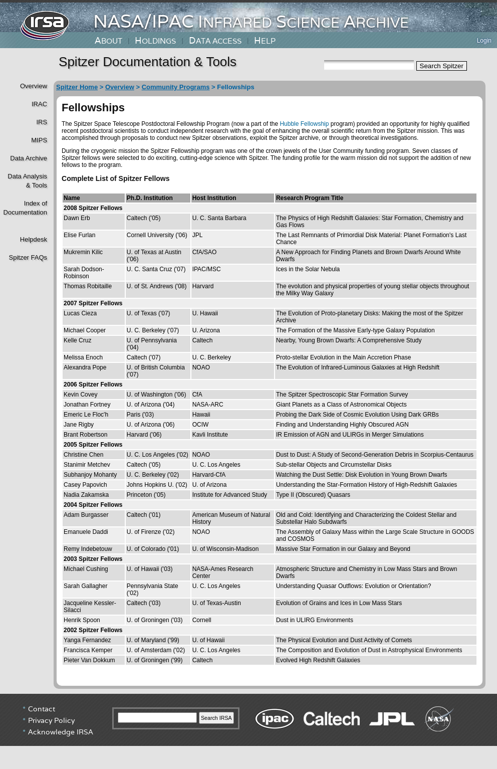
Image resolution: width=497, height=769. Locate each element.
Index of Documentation (24, 208)
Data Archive (28, 158)
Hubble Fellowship (304, 123)
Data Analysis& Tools (27, 180)
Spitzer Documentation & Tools (147, 61)
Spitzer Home (77, 87)
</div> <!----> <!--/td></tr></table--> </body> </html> (248, 731)
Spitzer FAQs (28, 257)
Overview (33, 86)
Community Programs (176, 87)
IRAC (39, 104)
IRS (41, 122)
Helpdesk (33, 239)
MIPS (39, 140)
